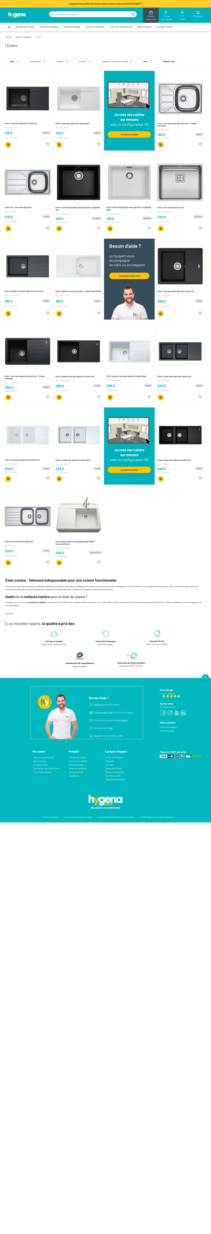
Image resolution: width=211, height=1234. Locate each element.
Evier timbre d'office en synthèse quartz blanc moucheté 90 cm (75, 542)
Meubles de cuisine (25, 27)
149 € (9, 217)
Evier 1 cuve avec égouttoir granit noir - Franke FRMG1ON (25, 377)
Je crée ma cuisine (129, 134)
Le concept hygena (114, 755)
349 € (9, 468)
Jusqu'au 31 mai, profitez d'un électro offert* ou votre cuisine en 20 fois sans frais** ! (105, 3)
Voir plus (9, 613)
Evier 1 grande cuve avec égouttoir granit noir (75, 376)
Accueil (8, 37)
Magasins (109, 758)
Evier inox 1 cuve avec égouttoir (18, 207)
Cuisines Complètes (49, 27)
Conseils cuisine (164, 27)
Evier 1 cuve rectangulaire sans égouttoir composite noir (78, 208)
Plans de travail (76, 769)
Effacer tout (169, 61)
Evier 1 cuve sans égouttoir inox (170, 207)
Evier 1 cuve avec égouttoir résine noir (21, 123)
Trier (13, 61)
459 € (60, 552)
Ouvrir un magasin (168, 724)
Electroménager (72, 27)
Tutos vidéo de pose (42, 769)
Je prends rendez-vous (129, 275)
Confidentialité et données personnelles (116, 814)
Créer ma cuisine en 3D (120, 27)
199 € (60, 301)
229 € (161, 217)
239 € (161, 301)
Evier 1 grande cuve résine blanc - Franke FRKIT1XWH (78, 291)
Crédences (74, 773)
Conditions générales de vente (78, 814)
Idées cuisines (144, 27)
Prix (147, 61)
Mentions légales (51, 814)
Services (109, 762)
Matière (60, 61)
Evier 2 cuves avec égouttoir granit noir (174, 460)
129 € (9, 133)
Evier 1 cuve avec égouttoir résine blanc (73, 123)
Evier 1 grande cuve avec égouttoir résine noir (24, 291)
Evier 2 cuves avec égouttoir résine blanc (73, 460)
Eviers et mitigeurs (95, 27)
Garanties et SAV (113, 773)
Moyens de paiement (114, 769)
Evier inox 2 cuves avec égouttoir (19, 541)
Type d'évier (35, 61)
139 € (161, 134)
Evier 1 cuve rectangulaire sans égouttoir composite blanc (128, 208)
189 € (9, 301)
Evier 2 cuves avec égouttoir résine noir (174, 376)
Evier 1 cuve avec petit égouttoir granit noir (175, 291)
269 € (9, 387)
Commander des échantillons (46, 766)
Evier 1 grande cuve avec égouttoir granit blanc (126, 376)
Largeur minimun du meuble (115, 61)
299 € (60, 385)
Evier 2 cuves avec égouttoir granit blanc (22, 460)
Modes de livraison (113, 766)
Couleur (82, 61)
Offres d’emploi (167, 728)
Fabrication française (115, 777)
